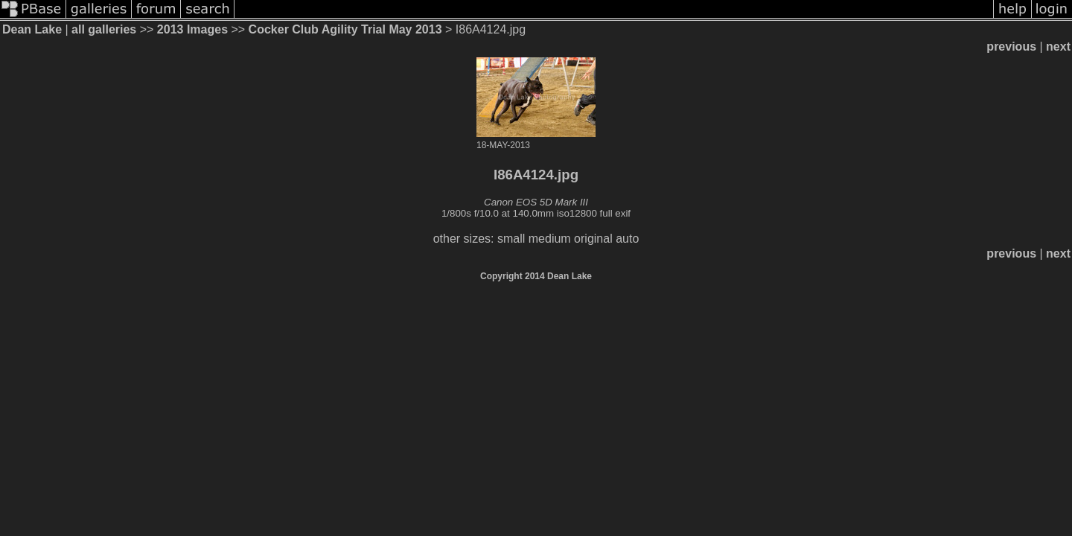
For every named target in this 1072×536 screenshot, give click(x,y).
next (1058, 46)
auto (627, 238)
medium (550, 238)
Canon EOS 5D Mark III (536, 202)
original (593, 238)
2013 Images (192, 29)
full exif (615, 213)
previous (1011, 46)
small (511, 238)
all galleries (103, 29)
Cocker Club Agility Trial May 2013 (345, 29)
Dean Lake (32, 29)
